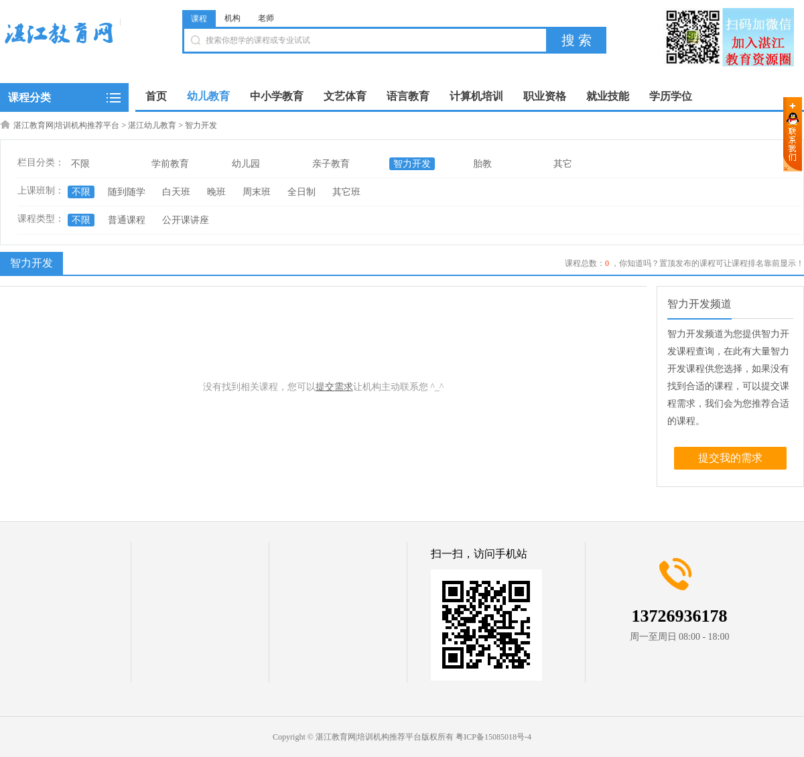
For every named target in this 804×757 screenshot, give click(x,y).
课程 (199, 18)
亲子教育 (331, 164)
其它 (562, 164)
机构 (232, 18)
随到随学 (126, 192)
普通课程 (126, 220)
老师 (266, 18)
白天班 (176, 192)
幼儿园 (246, 164)
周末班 (257, 192)
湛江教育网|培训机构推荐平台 (66, 125)
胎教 (482, 164)
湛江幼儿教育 (152, 125)
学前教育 (170, 164)
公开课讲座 (185, 220)
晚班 (216, 192)
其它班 (346, 192)
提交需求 (334, 387)
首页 (156, 96)
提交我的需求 (730, 458)
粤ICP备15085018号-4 (493, 737)
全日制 (301, 192)
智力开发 (201, 125)
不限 (80, 164)
